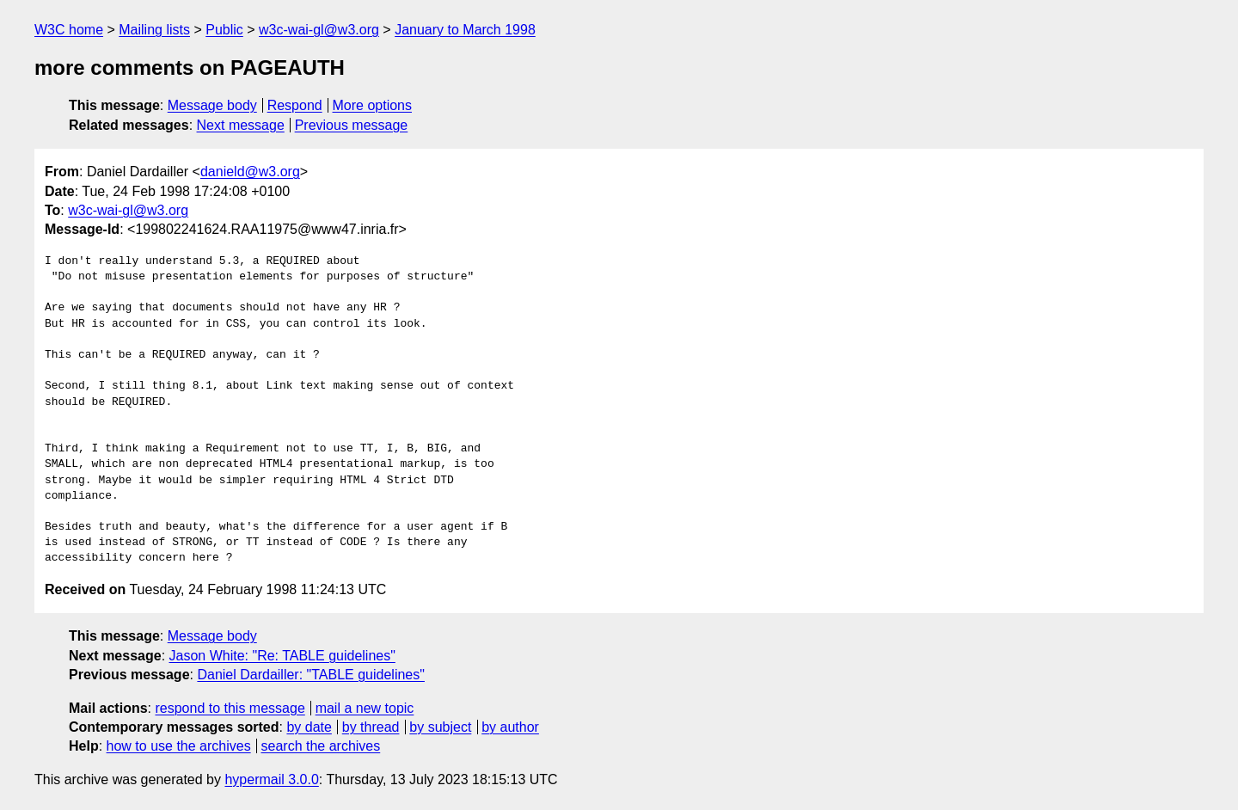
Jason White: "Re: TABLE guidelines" (282, 655)
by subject (440, 727)
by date (308, 727)
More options (373, 105)
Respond (294, 105)
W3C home (68, 29)
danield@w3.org (250, 171)
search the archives (321, 746)
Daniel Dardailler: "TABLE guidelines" (311, 674)
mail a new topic (365, 708)
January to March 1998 (465, 29)
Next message (241, 125)
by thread (371, 727)
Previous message (351, 125)
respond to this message (229, 708)
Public (224, 29)
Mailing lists (154, 29)
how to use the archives (179, 746)
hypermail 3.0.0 (271, 779)
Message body (212, 105)
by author (510, 727)
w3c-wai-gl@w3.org (319, 29)
